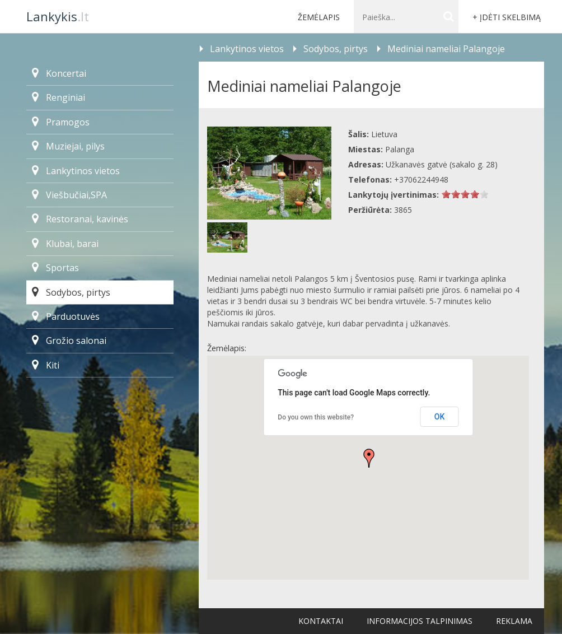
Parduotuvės (66, 316)
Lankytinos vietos (76, 171)
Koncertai (59, 73)
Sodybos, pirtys (71, 292)
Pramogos (61, 122)
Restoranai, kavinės (80, 219)
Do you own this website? (316, 417)
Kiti (45, 365)
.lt (57, 16)
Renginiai (58, 97)
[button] (368, 458)
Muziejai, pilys (68, 146)
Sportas (55, 268)
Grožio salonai (69, 340)
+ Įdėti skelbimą (506, 17)
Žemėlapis (319, 17)
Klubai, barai (65, 243)
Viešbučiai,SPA (69, 195)
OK (439, 416)
